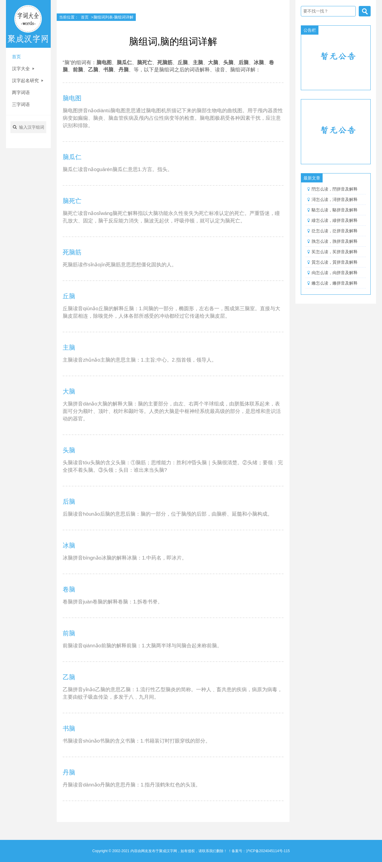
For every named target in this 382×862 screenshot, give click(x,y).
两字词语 (21, 92)
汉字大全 (23, 68)
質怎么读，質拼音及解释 (335, 262)
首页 (16, 56)
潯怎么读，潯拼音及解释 (335, 199)
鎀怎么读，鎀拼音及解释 (335, 283)
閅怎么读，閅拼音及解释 (335, 189)
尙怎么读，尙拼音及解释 (335, 272)
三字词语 (21, 104)
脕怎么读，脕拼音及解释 (335, 241)
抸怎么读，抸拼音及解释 (335, 230)
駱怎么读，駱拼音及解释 (335, 210)
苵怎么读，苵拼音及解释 (335, 251)
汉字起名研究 (27, 80)
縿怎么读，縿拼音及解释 (335, 220)
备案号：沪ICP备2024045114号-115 (261, 851)
